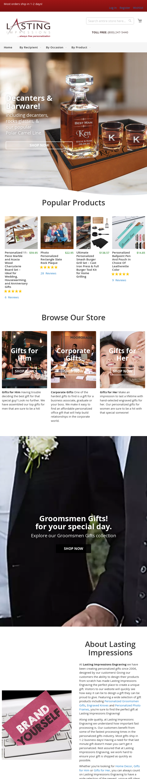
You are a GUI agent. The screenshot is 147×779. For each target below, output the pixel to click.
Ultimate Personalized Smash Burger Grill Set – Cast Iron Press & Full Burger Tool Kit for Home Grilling (87, 265)
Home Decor (123, 766)
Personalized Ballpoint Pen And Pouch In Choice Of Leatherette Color (121, 261)
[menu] (73, 47)
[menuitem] (8, 47)
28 (48, 273)
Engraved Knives (98, 705)
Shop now (39, 145)
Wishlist (138, 8)
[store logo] (27, 28)
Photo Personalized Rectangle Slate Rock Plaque (51, 258)
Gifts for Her (102, 770)
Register (125, 8)
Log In (113, 8)
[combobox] (110, 21)
